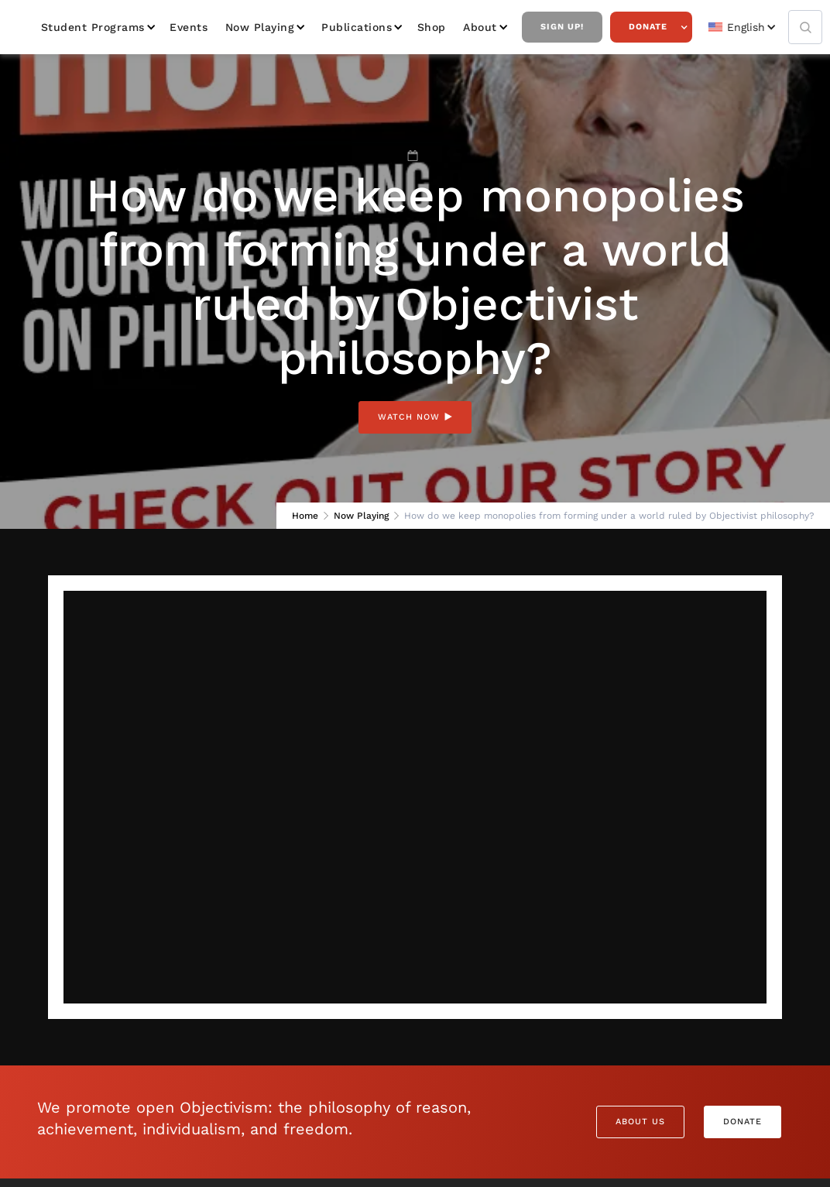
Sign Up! (562, 27)
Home (305, 515)
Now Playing (260, 27)
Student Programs (93, 27)
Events (189, 27)
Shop (431, 27)
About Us (640, 1122)
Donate (648, 27)
